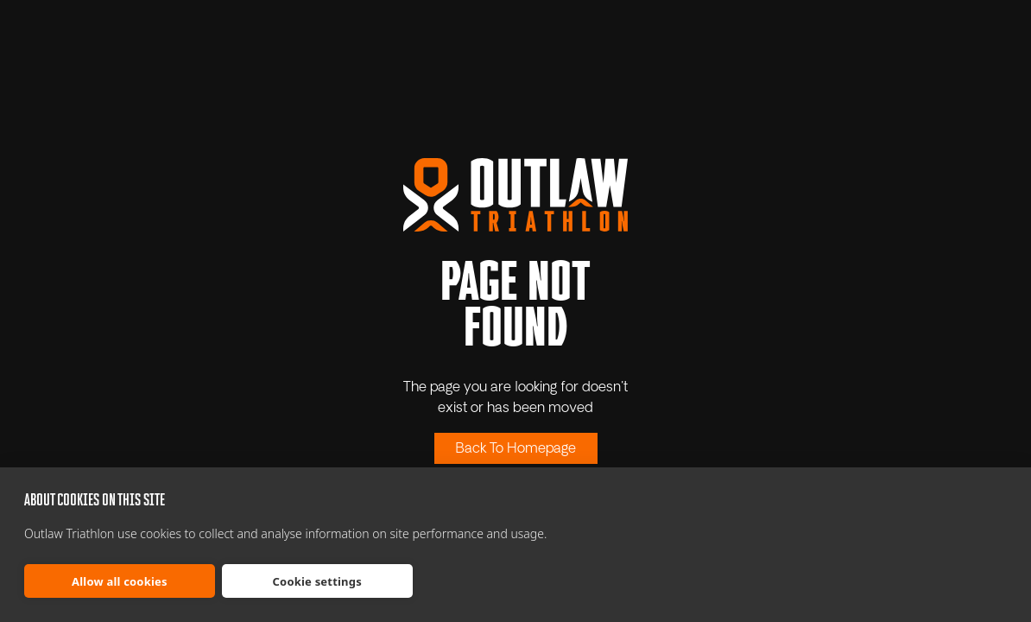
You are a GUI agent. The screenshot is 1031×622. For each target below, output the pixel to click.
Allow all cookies (120, 581)
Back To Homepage (516, 449)
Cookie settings (317, 581)
